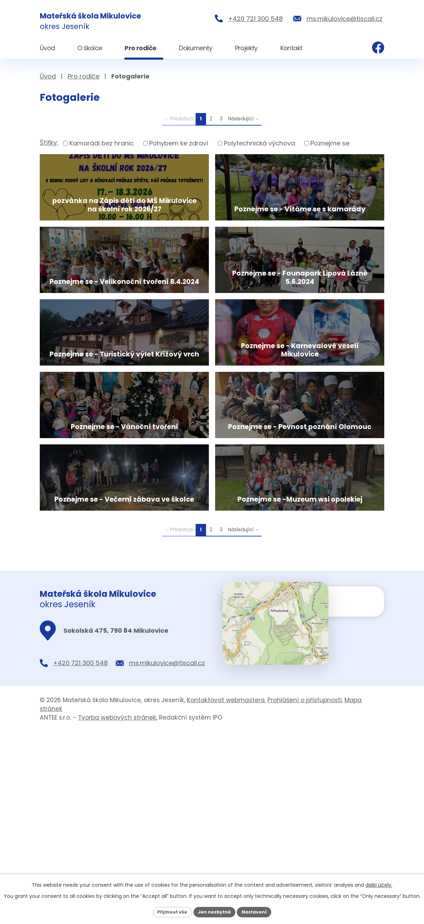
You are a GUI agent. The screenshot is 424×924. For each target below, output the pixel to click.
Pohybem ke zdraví (178, 143)
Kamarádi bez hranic (101, 143)
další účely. (378, 883)
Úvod (48, 76)
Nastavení (259, 911)
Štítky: (49, 142)
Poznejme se (329, 143)
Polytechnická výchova (259, 143)
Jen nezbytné (214, 911)
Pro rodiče (83, 76)
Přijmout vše (167, 911)
